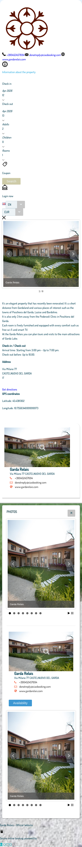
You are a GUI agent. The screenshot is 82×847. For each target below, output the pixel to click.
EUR (6, 212)
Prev (8, 253)
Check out (7, 104)
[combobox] (15, 204)
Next (73, 253)
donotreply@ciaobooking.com (30, 482)
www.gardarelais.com (26, 487)
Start (69, 613)
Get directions (9, 389)
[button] (11, 181)
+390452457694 (24, 478)
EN (9, 204)
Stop (72, 613)
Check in (6, 83)
